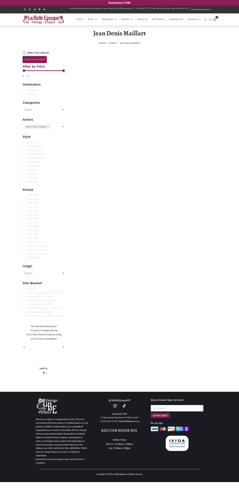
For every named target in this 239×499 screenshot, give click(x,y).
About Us (142, 19)
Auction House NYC (119, 430)
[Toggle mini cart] (214, 19)
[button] (44, 372)
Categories (107, 19)
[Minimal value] (44, 70)
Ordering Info (176, 19)
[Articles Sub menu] (132, 19)
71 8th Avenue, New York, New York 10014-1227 (169, 8)
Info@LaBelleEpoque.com (129, 421)
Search (28, 109)
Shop (90, 19)
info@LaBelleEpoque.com (200, 9)
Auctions (192, 19)
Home (79, 19)
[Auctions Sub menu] (200, 19)
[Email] (177, 408)
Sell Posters (158, 19)
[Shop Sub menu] (96, 19)
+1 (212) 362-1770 (141, 8)
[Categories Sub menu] (116, 19)
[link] (206, 19)
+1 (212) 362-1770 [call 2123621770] (108, 421)
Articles (125, 19)
